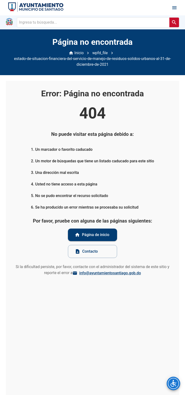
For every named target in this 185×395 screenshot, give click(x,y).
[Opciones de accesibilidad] (173, 383)
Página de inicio (92, 234)
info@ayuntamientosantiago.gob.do (107, 273)
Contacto (86, 251)
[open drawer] (174, 8)
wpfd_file (100, 53)
